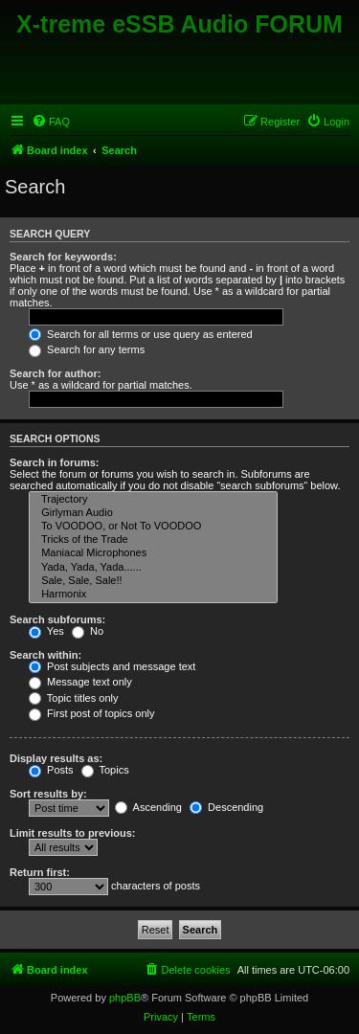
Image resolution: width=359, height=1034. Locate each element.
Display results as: (56, 758)
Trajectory (153, 499)
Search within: (45, 655)
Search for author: (55, 373)
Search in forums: (55, 462)
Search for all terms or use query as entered (141, 334)
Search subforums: (57, 619)
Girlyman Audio (153, 513)
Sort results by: (48, 793)
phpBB (125, 997)
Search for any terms (87, 349)
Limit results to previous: (72, 833)
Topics (105, 770)
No (87, 631)
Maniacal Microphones (153, 553)
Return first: (40, 872)
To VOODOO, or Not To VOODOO (153, 526)
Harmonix (153, 594)
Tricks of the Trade (153, 540)
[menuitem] (51, 121)
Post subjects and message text (112, 666)
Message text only (80, 681)
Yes (46, 631)
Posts (51, 770)
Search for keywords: (63, 256)
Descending (226, 807)
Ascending (148, 807)
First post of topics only (92, 713)
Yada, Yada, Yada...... (153, 567)
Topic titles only (73, 698)
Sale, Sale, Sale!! (153, 581)
